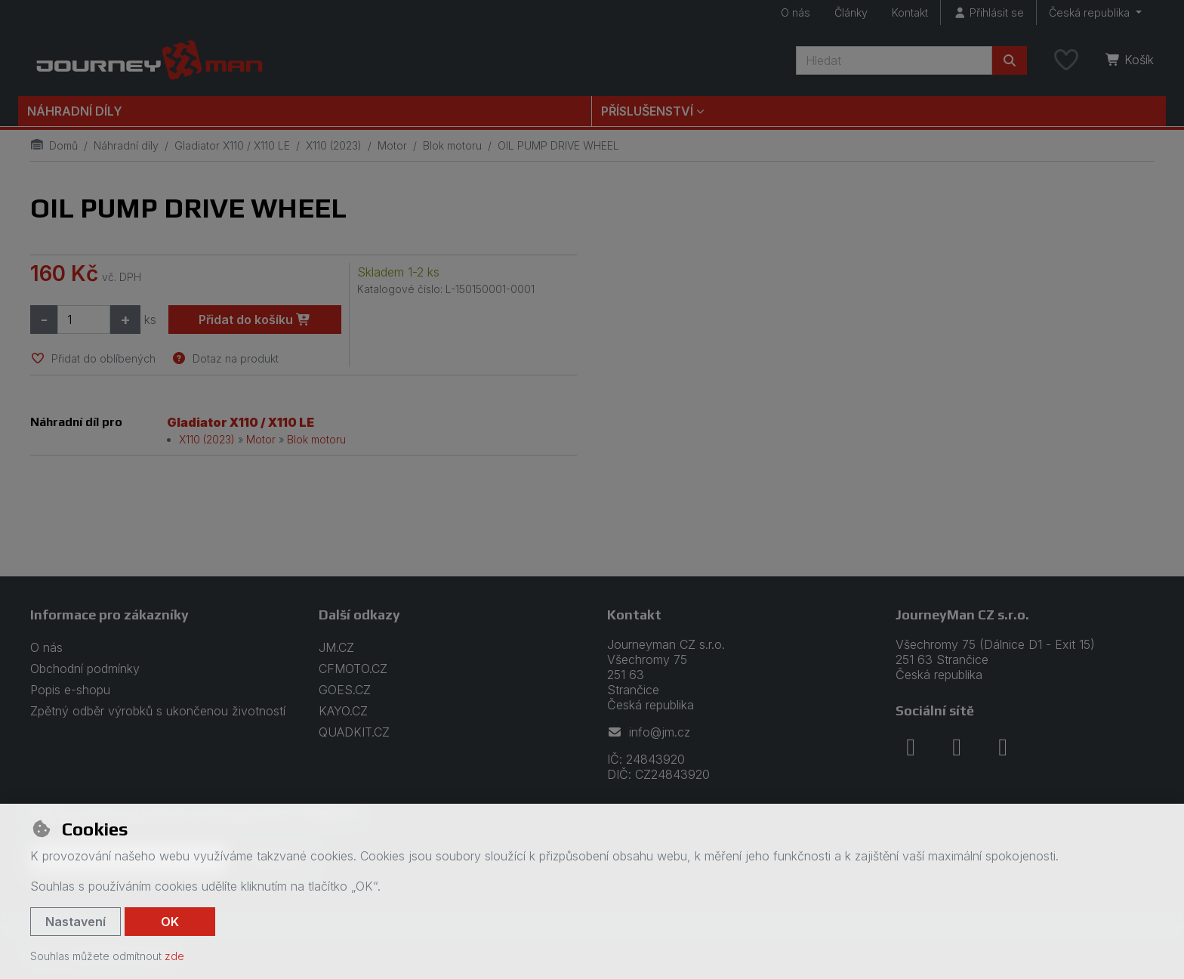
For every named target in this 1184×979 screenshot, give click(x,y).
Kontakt (910, 12)
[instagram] (957, 747)
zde (174, 956)
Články (851, 12)
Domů (54, 145)
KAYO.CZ (343, 710)
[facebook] (911, 747)
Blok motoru (452, 145)
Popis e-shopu (70, 689)
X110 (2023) (334, 145)
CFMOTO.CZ (353, 668)
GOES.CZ (345, 689)
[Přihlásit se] (988, 12)
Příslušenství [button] (647, 111)
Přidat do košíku (255, 319)
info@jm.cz (648, 732)
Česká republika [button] (1091, 12)
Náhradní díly (74, 111)
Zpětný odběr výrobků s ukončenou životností (157, 710)
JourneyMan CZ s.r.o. (962, 614)
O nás (795, 12)
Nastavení (75, 921)
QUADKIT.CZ (354, 732)
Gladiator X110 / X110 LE (232, 145)
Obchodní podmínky (85, 668)
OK (170, 921)
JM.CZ (336, 647)
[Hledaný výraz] (894, 60)
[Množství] (83, 319)
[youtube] (1003, 747)
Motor (392, 145)
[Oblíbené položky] (1066, 60)
